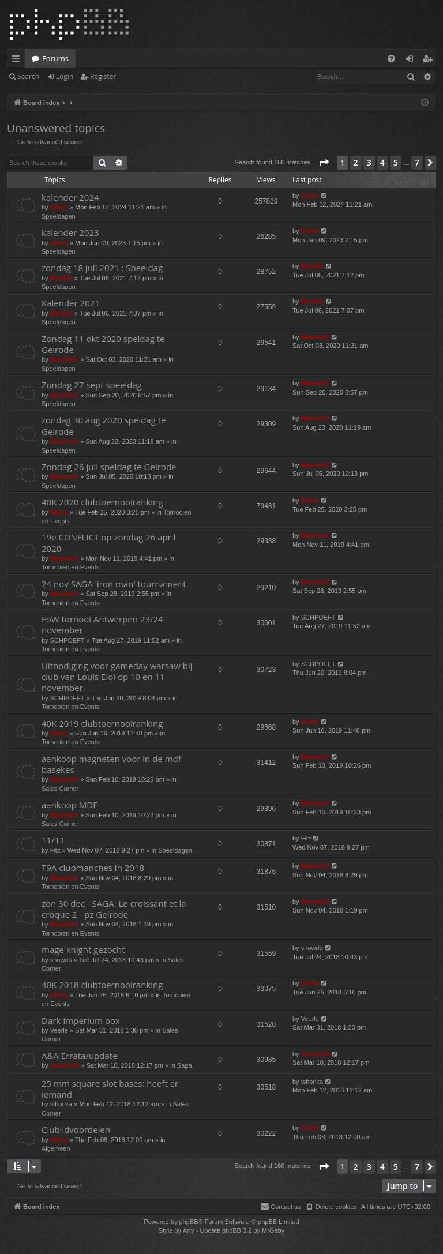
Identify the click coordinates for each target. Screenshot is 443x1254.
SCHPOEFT (67, 640)
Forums (55, 58)
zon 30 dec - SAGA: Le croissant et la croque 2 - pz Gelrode (114, 909)
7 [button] (417, 162)
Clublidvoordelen (76, 1129)
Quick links (18, 60)
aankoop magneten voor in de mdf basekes (111, 764)
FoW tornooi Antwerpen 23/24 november (102, 624)
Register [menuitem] (429, 60)
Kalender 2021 (71, 303)
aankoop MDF (69, 804)
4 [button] (382, 162)
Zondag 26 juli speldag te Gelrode (109, 466)
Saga (184, 1065)
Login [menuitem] (411, 60)
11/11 (53, 840)
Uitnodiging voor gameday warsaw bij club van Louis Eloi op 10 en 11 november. (117, 677)
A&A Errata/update (80, 1055)
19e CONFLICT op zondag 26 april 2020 (108, 542)
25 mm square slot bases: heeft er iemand (110, 1088)
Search (28, 76)
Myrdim (61, 278)
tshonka (61, 1104)
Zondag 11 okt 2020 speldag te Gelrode (103, 344)
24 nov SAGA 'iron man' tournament (114, 584)
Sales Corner (60, 788)
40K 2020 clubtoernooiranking (102, 502)
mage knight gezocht (83, 949)
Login (64, 76)
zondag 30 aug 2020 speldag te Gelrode (104, 425)
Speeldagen (59, 216)
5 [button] (395, 162)
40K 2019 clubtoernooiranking (102, 723)
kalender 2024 (70, 197)
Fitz (55, 850)
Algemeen (56, 1148)
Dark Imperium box (81, 1020)
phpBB (188, 1221)
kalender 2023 (70, 232)
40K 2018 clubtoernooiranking (102, 984)
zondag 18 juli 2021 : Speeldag (102, 267)
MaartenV (64, 359)
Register (103, 76)
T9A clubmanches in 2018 (93, 867)
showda (61, 959)
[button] (323, 163)
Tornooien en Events (70, 567)
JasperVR (65, 1065)
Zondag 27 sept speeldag (92, 385)
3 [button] (369, 162)
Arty (188, 1230)
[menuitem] (391, 58)
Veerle (59, 1030)
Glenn (59, 207)
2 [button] (356, 162)
